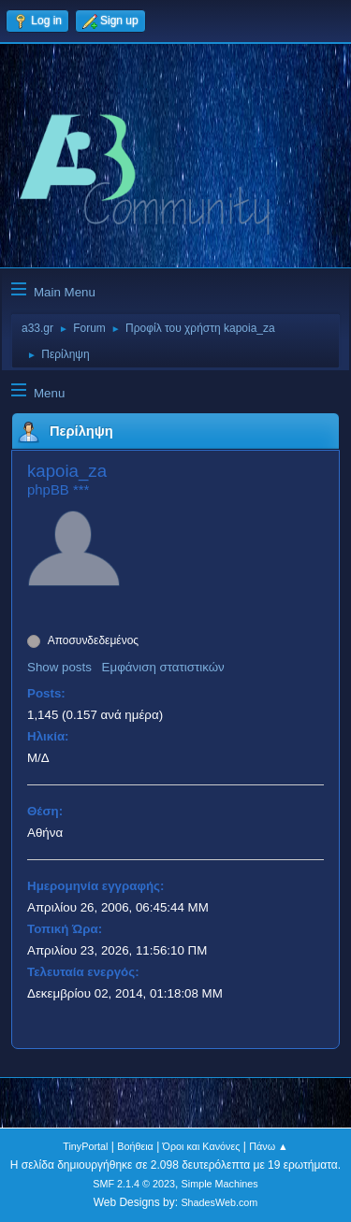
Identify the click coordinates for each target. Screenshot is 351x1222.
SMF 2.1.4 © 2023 (134, 1183)
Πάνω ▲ (268, 1146)
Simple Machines (220, 1183)
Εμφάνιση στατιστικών (163, 667)
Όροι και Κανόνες (202, 1146)
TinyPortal (85, 1146)
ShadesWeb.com (219, 1202)
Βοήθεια (135, 1146)
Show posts (59, 667)
